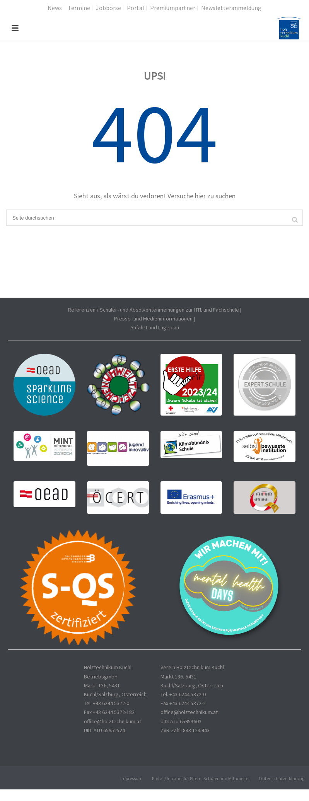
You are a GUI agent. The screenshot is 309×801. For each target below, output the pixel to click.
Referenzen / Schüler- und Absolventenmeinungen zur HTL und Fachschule (153, 309)
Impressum (131, 778)
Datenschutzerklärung (281, 778)
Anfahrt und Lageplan (154, 327)
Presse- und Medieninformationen (153, 318)
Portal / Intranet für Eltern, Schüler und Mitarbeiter (201, 778)
